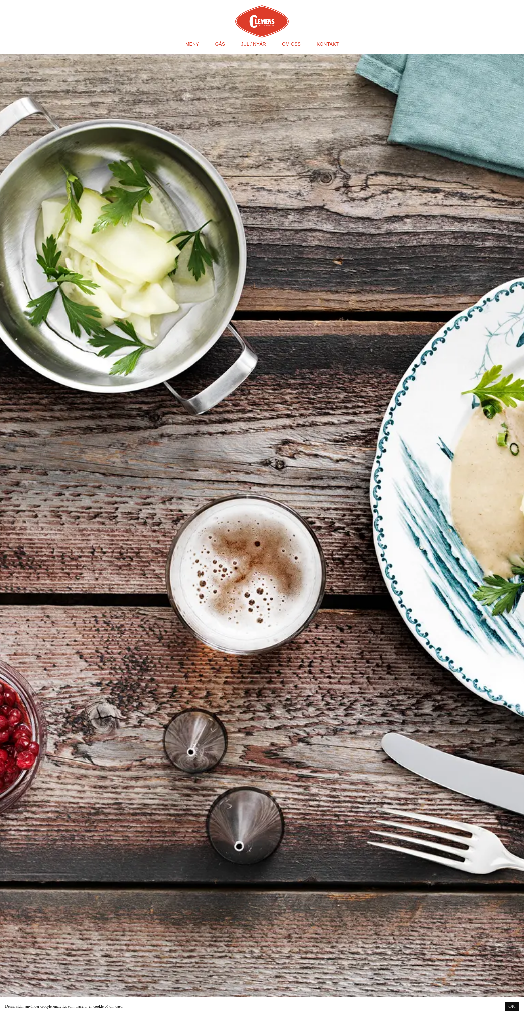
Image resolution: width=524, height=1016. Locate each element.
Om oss (291, 44)
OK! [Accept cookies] (512, 1006)
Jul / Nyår (253, 44)
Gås (220, 44)
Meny (192, 44)
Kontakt (328, 44)
